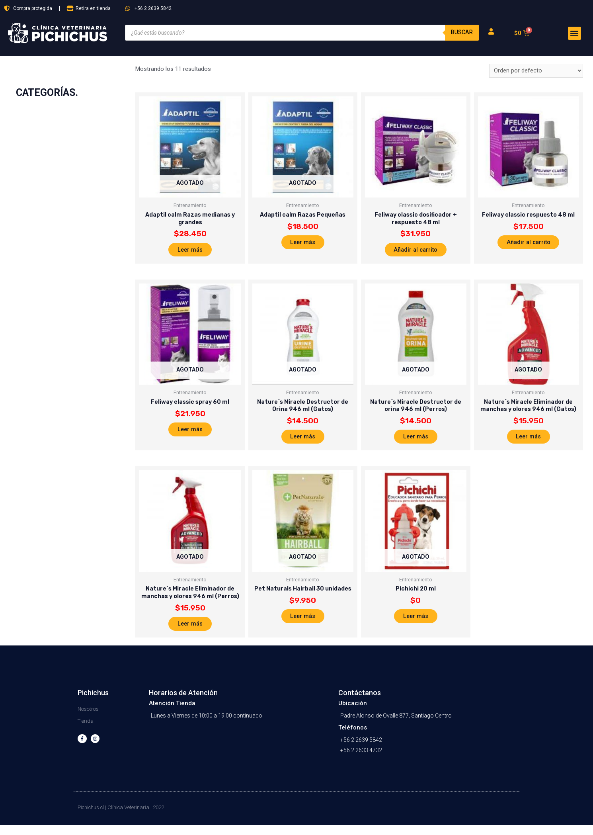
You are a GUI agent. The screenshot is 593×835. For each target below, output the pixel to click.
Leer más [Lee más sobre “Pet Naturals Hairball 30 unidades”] (303, 624)
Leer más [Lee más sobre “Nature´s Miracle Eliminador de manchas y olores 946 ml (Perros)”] (190, 632)
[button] (574, 33)
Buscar (462, 32)
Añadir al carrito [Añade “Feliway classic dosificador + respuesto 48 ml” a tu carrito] (415, 252)
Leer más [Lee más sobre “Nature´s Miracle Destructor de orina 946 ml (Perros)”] (415, 442)
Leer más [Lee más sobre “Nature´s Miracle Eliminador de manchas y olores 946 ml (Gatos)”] (528, 442)
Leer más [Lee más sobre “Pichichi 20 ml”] (415, 624)
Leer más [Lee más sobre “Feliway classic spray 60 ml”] (190, 434)
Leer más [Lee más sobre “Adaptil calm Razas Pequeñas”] (303, 244)
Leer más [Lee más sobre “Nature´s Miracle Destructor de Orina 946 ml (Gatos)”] (303, 442)
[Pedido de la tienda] (536, 71)
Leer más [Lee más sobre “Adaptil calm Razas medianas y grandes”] (190, 252)
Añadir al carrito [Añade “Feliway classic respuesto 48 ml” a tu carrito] (528, 244)
